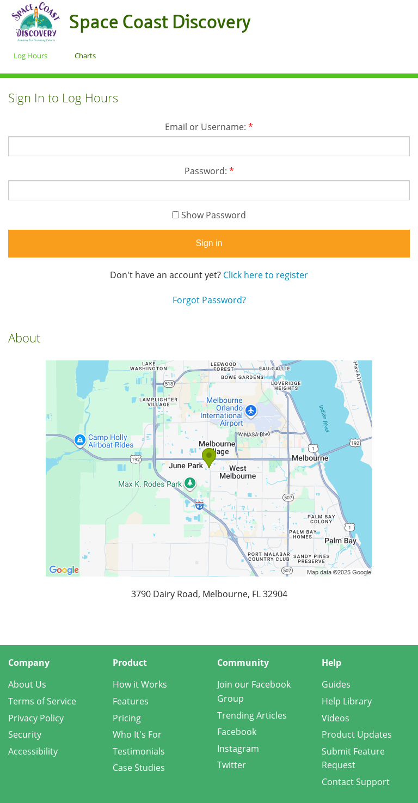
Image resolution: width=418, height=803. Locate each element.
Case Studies (139, 768)
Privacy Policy (36, 718)
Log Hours (30, 55)
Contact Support (356, 782)
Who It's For (137, 734)
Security (24, 734)
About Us (27, 684)
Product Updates (357, 734)
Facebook (236, 732)
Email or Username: (209, 127)
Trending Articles (252, 715)
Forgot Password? (209, 300)
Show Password (209, 215)
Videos (335, 718)
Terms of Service (42, 701)
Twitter (231, 765)
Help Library (347, 701)
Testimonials (139, 751)
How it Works (140, 684)
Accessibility (33, 751)
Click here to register (265, 275)
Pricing (127, 718)
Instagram (238, 749)
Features (131, 701)
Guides (336, 684)
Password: (209, 171)
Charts (85, 55)
